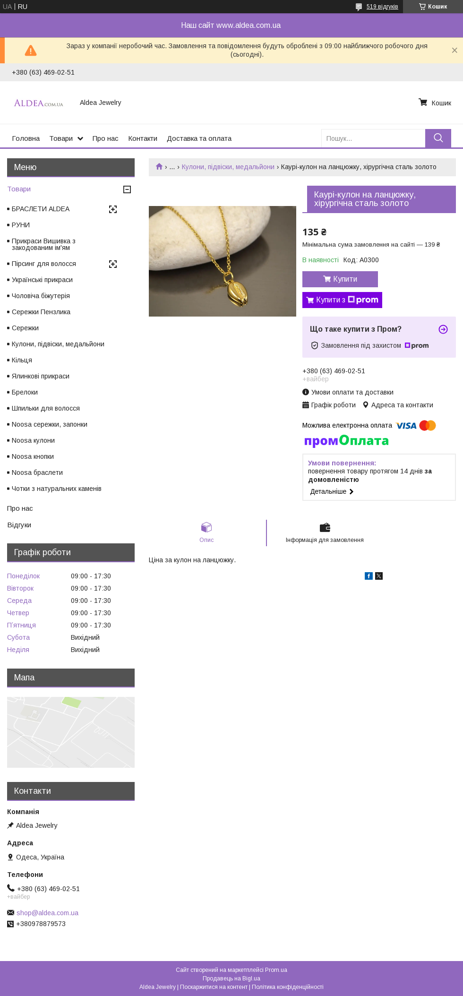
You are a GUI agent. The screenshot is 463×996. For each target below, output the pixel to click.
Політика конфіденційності (288, 987)
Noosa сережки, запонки (49, 424)
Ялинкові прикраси (40, 376)
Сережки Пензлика (41, 312)
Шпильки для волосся (46, 408)
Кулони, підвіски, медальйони (228, 167)
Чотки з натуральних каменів (57, 488)
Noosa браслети (37, 472)
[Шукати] (438, 138)
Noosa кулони (33, 440)
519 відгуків (382, 6)
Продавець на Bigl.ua (231, 978)
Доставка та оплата (199, 138)
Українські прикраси (42, 279)
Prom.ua (276, 970)
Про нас (106, 138)
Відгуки (19, 525)
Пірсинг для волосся (44, 263)
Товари (61, 138)
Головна (26, 138)
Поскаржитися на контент (214, 987)
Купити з (347, 300)
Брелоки (25, 392)
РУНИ (21, 225)
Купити (345, 279)
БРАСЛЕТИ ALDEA (40, 209)
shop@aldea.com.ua (47, 913)
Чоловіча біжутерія (41, 296)
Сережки (25, 328)
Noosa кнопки (33, 456)
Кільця (22, 360)
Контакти (142, 138)
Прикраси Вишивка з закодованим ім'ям (44, 244)
